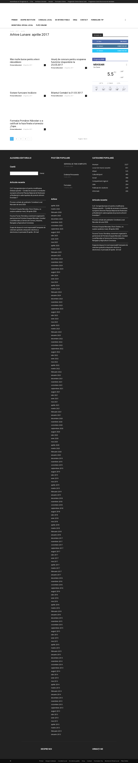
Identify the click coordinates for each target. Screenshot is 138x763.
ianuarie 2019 (56, 495)
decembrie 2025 (57, 219)
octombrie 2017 (57, 545)
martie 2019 (55, 488)
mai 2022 (54, 362)
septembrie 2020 (57, 428)
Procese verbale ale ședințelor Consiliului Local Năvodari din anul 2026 (26, 203)
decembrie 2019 (57, 458)
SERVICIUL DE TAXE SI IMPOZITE (75, 164)
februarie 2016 (56, 611)
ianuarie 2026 (56, 216)
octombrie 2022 (57, 345)
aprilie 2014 (55, 684)
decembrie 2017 (57, 538)
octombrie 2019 (57, 465)
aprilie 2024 (55, 285)
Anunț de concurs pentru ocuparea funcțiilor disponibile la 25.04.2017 (68, 62)
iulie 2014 (54, 674)
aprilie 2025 (55, 245)
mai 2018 (54, 521)
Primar (14, 20)
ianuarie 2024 (56, 295)
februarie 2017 (56, 571)
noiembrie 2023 (56, 302)
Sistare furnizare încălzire (23, 92)
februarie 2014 (56, 691)
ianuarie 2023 (56, 335)
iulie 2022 (54, 355)
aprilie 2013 (55, 724)
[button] (125, 20)
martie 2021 (55, 408)
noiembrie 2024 (56, 262)
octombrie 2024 (57, 265)
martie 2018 (55, 528)
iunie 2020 (54, 438)
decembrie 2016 (57, 578)
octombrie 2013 (57, 704)
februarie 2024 (56, 292)
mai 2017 (54, 561)
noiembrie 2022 (56, 342)
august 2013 (55, 711)
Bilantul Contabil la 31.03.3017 (67, 92)
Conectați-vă (122, 46)
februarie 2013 (56, 731)
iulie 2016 (54, 595)
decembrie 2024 (57, 259)
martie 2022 (55, 368)
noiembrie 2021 (56, 382)
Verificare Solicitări (40, 1)
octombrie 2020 (57, 425)
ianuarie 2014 (56, 694)
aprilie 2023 (55, 325)
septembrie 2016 (57, 588)
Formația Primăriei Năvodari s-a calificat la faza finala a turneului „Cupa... (26, 123)
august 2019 (55, 472)
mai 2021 (54, 402)
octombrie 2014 (57, 664)
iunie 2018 (54, 518)
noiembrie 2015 (56, 621)
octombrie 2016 (57, 585)
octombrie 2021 (57, 385)
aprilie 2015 (55, 645)
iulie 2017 (54, 555)
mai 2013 (54, 721)
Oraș (75, 20)
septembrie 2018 (57, 508)
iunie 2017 (54, 558)
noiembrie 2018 (56, 502)
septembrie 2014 (57, 668)
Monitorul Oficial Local (22, 25)
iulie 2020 (54, 435)
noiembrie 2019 (56, 462)
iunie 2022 (54, 359)
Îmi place (123, 41)
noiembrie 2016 (56, 581)
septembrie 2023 (57, 309)
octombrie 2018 (57, 505)
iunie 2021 (54, 398)
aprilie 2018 (55, 525)
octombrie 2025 (57, 225)
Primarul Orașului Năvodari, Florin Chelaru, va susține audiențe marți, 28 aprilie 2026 (25, 210)
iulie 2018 (54, 515)
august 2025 (55, 232)
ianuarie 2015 (56, 654)
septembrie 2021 (57, 388)
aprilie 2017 (55, 565)
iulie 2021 (54, 395)
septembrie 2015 (57, 628)
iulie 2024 (54, 275)
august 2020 (55, 432)
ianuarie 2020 (56, 455)
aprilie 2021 (55, 405)
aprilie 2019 (55, 485)
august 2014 (55, 671)
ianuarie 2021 (56, 415)
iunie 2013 (54, 718)
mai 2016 (54, 601)
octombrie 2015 (57, 625)
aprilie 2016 (55, 605)
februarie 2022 (56, 372)
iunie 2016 (54, 598)
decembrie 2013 (57, 698)
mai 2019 (54, 482)
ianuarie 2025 (56, 255)
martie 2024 (55, 289)
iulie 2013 (54, 714)
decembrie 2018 (57, 498)
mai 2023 (54, 322)
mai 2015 (54, 641)
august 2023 (55, 312)
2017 (17, 31)
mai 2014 (54, 681)
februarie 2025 (56, 252)
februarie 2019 (56, 492)
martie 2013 (55, 728)
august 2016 (55, 591)
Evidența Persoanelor (71, 174)
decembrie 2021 (57, 378)
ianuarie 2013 (56, 734)
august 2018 (55, 511)
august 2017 (55, 551)
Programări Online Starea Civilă (77, 1)
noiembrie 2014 (56, 661)
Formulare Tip (97, 20)
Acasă (12, 31)
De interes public (62, 20)
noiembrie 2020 (56, 422)
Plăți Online (41, 25)
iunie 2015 (54, 638)
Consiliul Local (45, 20)
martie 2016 (55, 608)
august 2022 (55, 352)
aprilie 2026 (55, 206)
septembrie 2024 (57, 269)
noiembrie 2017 (56, 541)
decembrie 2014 (57, 658)
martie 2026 (55, 209)
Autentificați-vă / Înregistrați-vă (19, 1)
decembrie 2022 (57, 339)
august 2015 (55, 631)
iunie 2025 (54, 239)
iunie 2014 (54, 678)
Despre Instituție (28, 20)
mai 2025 (54, 242)
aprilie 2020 (55, 445)
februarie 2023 (56, 332)
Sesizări (50, 1)
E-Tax (31, 1)
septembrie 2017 (57, 548)
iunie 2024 (54, 279)
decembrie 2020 (57, 418)
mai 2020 (54, 442)
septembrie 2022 (57, 349)
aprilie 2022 (55, 365)
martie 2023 (55, 329)
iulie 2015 (54, 635)
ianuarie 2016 (56, 615)
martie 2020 (55, 448)
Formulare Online (60, 1)
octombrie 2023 (57, 305)
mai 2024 (54, 282)
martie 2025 (55, 249)
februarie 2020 (56, 452)
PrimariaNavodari (16, 65)
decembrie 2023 (57, 299)
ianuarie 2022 (56, 375)
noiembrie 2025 (56, 222)
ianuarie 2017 (56, 575)
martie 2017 (55, 568)
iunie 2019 (54, 478)
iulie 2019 (54, 475)
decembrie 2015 (57, 618)
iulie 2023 (54, 315)
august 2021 (55, 392)
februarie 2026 (56, 212)
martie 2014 (55, 688)
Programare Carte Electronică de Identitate (101, 1)
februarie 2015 (56, 651)
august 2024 (55, 272)
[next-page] (30, 139)
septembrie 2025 (57, 229)
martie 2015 (55, 648)
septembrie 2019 (57, 468)
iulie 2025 (54, 235)
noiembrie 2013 (56, 701)
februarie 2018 (56, 531)
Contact (84, 20)
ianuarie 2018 (56, 535)
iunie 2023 (54, 319)
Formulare (67, 185)
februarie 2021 (56, 412)
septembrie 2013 (57, 708)
